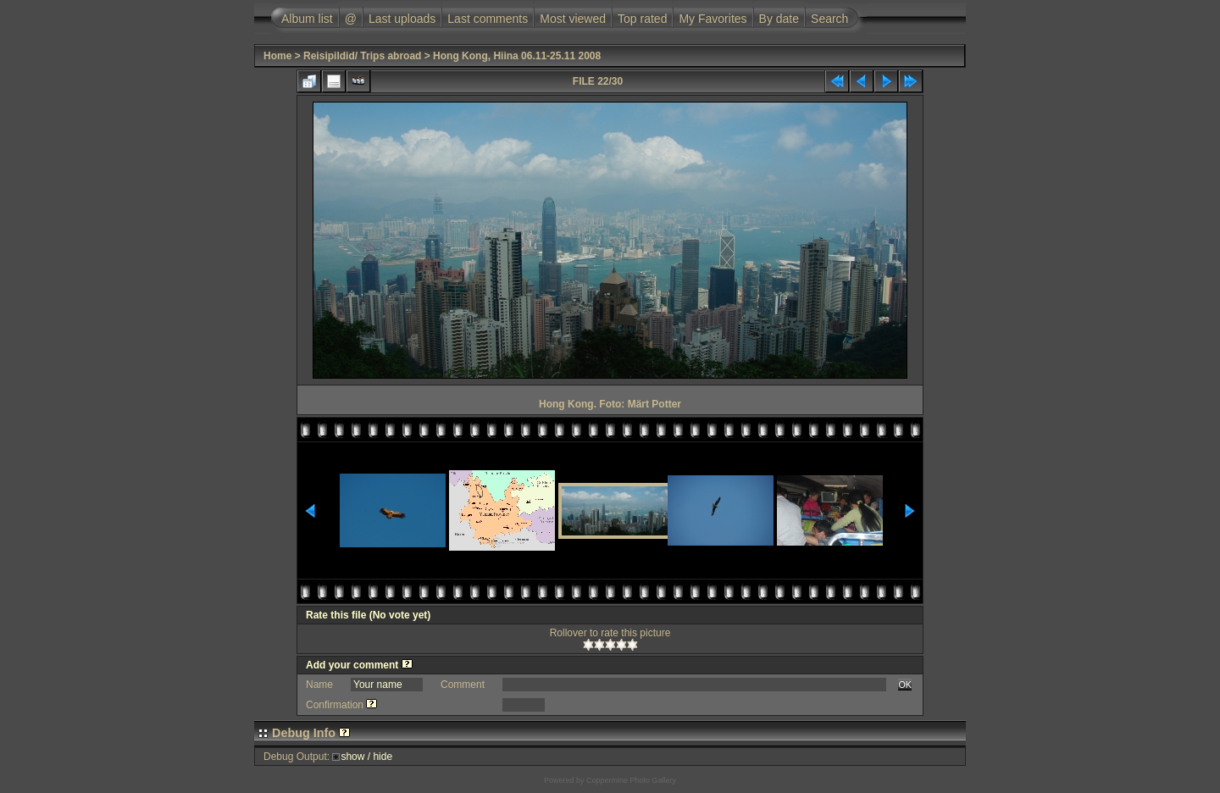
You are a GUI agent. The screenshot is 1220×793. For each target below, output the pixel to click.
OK (905, 684)
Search (829, 18)
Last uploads (402, 18)
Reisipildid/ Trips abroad (362, 56)
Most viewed (573, 18)
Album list (307, 18)
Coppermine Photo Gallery (631, 780)
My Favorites (712, 18)
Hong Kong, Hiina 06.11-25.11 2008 (517, 56)
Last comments (487, 18)
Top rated (642, 18)
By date (779, 18)
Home (277, 56)
